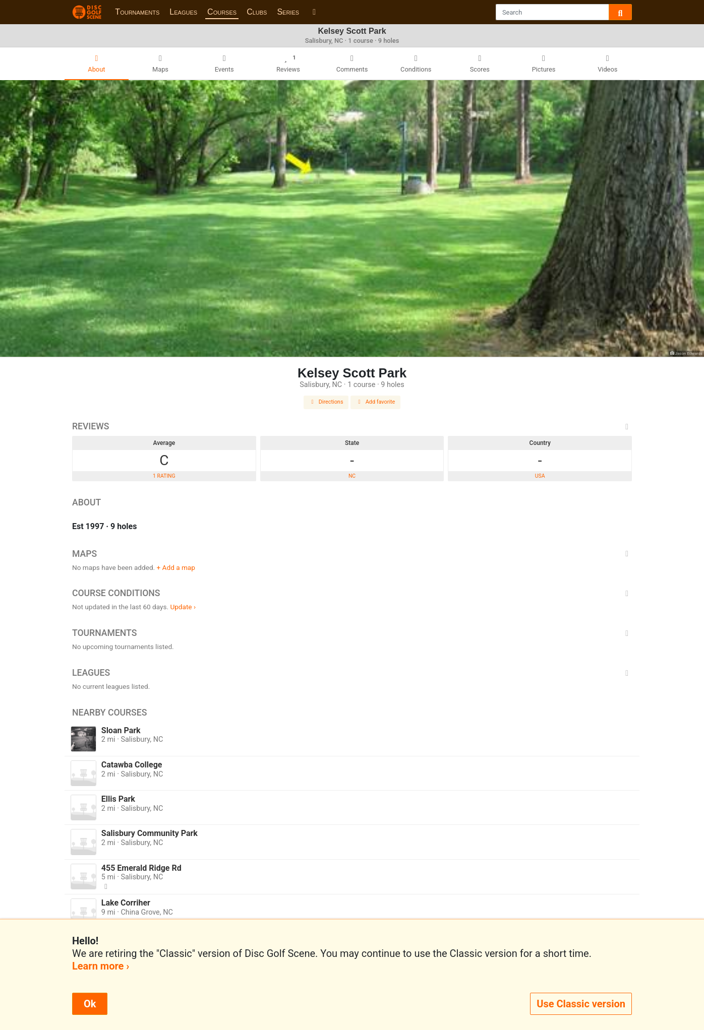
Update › (183, 607)
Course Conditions (352, 593)
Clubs (257, 12)
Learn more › (100, 966)
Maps (352, 554)
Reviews (352, 426)
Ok (90, 1004)
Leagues (183, 12)
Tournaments (137, 12)
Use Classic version (581, 1004)
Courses (222, 12)
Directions (326, 402)
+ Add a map (176, 567)
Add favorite (375, 402)
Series (288, 12)
